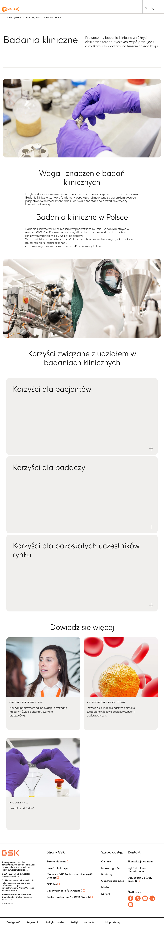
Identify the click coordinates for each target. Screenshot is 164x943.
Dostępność (13, 922)
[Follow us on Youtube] (145, 898)
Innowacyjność (110, 868)
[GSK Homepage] (10, 9)
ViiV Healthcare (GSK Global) (64, 890)
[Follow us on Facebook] (130, 898)
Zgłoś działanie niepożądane (137, 869)
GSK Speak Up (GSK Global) (140, 879)
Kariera (105, 893)
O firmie (106, 861)
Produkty (106, 874)
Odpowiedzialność (112, 880)
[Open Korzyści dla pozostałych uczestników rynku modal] (151, 605)
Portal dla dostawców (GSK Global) (68, 897)
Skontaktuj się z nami (140, 861)
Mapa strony (112, 922)
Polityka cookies (55, 922)
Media (105, 887)
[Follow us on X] (138, 898)
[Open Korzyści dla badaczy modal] (151, 527)
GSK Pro (52, 884)
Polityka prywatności (83, 922)
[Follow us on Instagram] (130, 904)
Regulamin (33, 922)
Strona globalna (56, 861)
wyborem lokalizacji (18, 870)
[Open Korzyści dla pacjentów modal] (151, 448)
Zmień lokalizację (57, 868)
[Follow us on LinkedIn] (152, 898)
